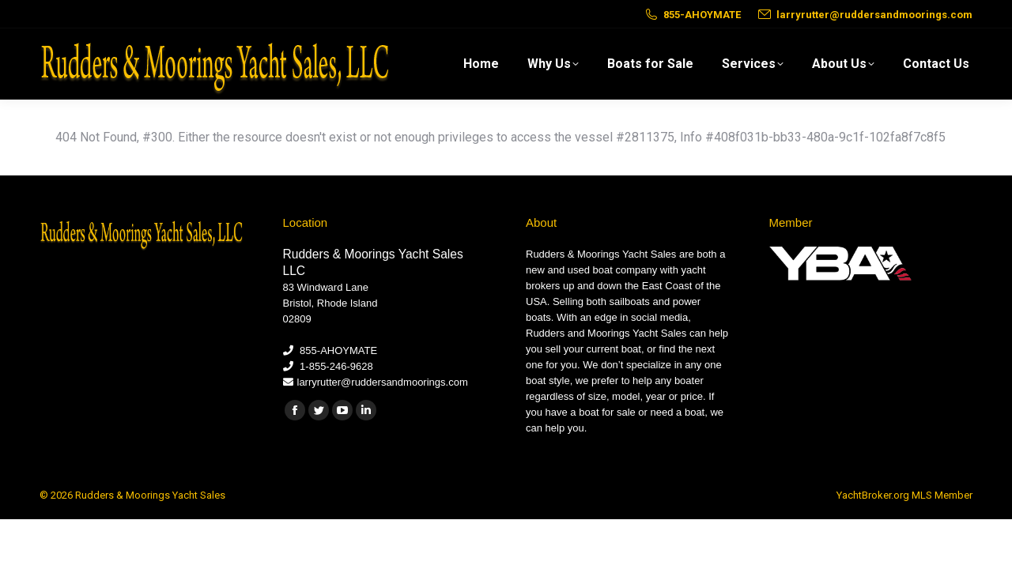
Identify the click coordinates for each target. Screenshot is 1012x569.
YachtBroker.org (872, 495)
